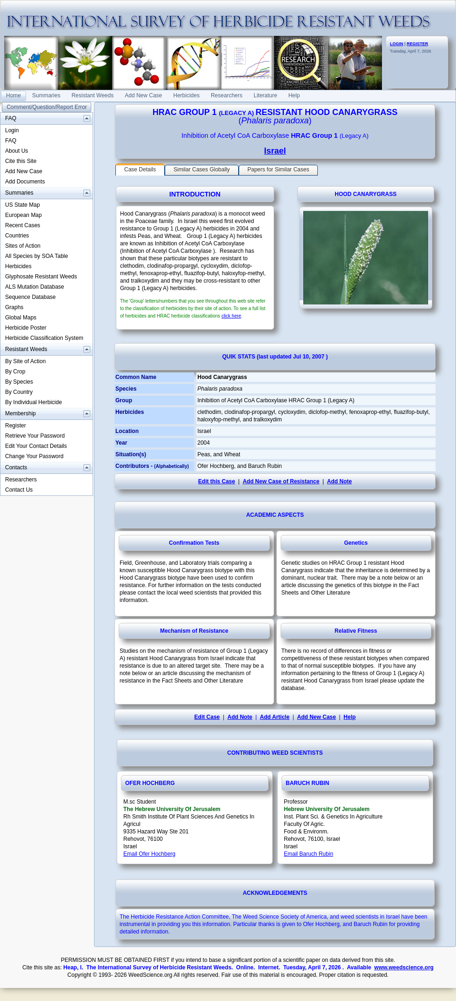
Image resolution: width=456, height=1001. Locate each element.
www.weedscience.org (404, 967)
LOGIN (396, 43)
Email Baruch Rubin (308, 854)
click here (231, 315)
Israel (275, 151)
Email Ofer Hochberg (149, 854)
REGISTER (417, 43)
